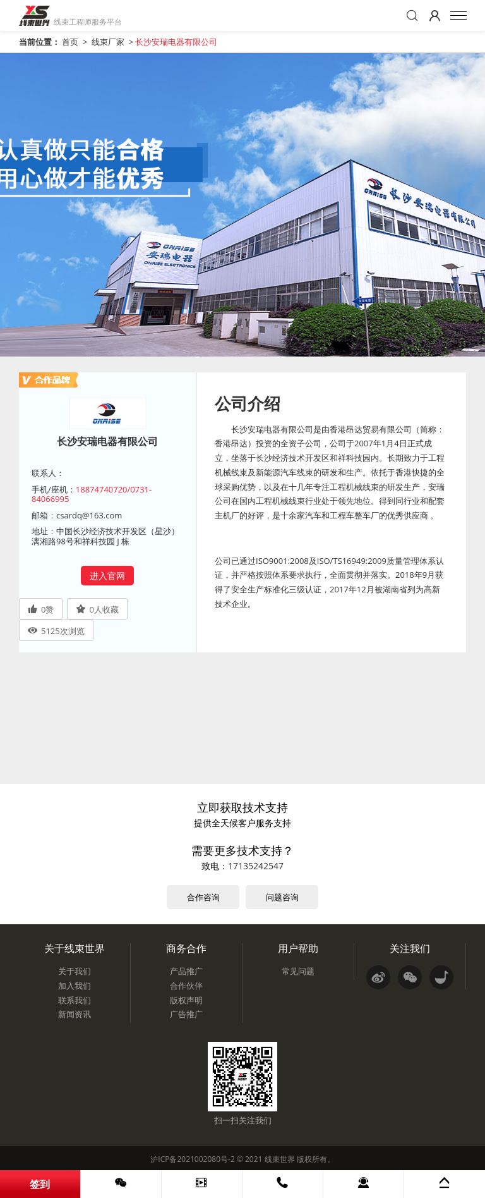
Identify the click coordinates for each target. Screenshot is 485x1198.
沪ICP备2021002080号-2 (192, 1159)
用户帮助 (298, 948)
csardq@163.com (89, 515)
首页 (70, 41)
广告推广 (186, 1014)
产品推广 (186, 971)
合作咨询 (203, 897)
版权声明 (186, 1000)
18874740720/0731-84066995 (92, 494)
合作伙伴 (186, 985)
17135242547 (256, 866)
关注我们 (410, 948)
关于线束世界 (74, 948)
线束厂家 (108, 41)
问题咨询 (282, 897)
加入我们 (74, 985)
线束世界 (280, 1159)
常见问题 (298, 971)
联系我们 (74, 1000)
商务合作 (186, 948)
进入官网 (107, 576)
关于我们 (74, 971)
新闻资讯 (74, 1014)
